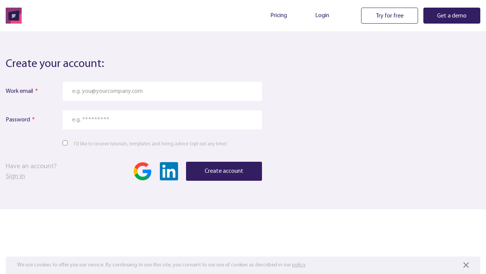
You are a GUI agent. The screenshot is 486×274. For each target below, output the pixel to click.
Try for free (390, 16)
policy (299, 265)
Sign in (15, 176)
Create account (224, 171)
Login (322, 16)
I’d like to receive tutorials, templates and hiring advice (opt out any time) (150, 144)
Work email (19, 91)
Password (18, 120)
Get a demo (452, 16)
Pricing (278, 16)
